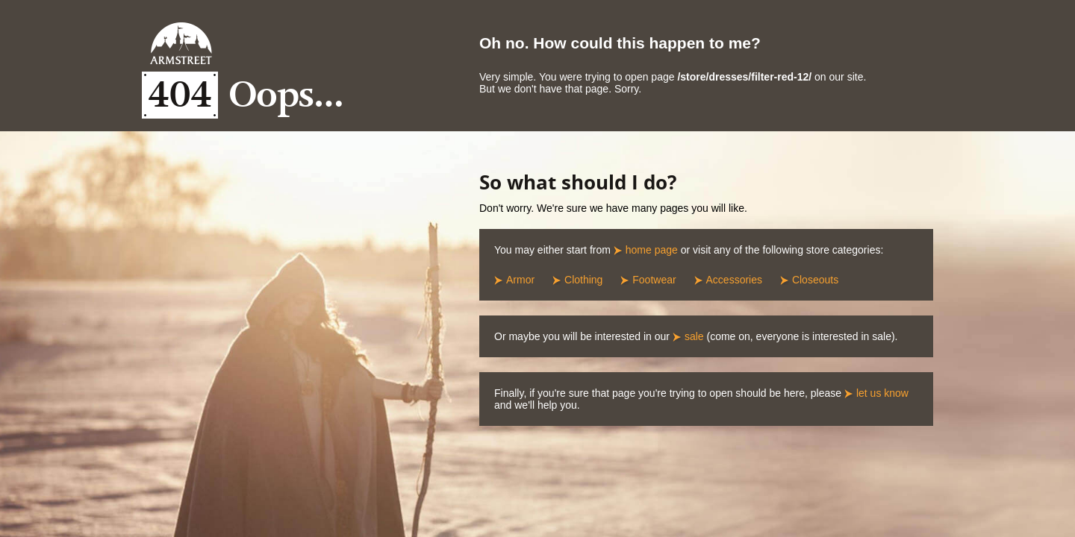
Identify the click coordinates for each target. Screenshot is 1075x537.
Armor (520, 280)
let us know (882, 393)
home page (652, 250)
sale (694, 336)
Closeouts (815, 280)
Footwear (654, 280)
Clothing (583, 280)
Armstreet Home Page (181, 43)
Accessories (734, 280)
